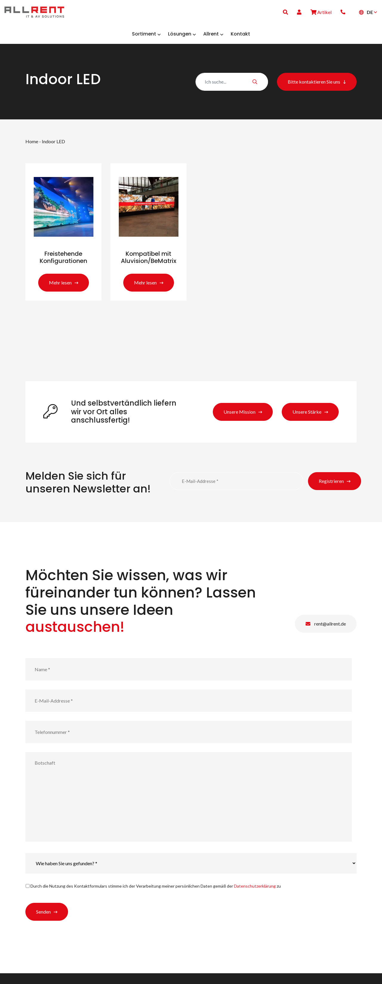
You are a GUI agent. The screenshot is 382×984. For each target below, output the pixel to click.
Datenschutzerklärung (255, 896)
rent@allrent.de (326, 634)
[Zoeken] (231, 86)
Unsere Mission (239, 422)
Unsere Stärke (306, 422)
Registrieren (331, 492)
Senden (43, 922)
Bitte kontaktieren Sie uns (314, 86)
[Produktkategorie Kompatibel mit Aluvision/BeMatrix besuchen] (148, 239)
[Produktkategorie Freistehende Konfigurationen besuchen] (63, 239)
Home (31, 145)
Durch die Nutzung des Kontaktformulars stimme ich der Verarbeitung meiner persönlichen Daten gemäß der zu (155, 896)
